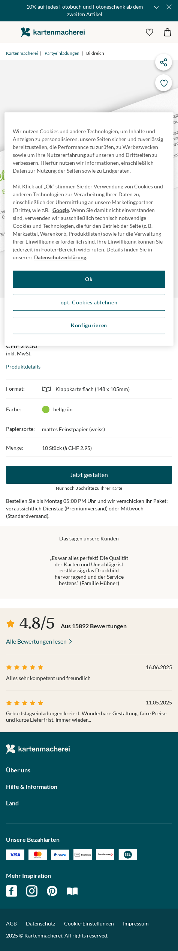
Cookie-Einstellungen (89, 924)
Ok (89, 279)
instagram (31, 891)
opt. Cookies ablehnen (89, 302)
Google (60, 210)
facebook (11, 891)
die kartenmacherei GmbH (53, 32)
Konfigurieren (89, 325)
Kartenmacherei (22, 53)
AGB (11, 923)
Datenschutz (40, 923)
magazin (72, 891)
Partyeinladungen (62, 53)
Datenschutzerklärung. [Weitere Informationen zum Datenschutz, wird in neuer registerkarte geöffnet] (60, 257)
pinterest (52, 891)
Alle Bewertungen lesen (36, 641)
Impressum (136, 923)
